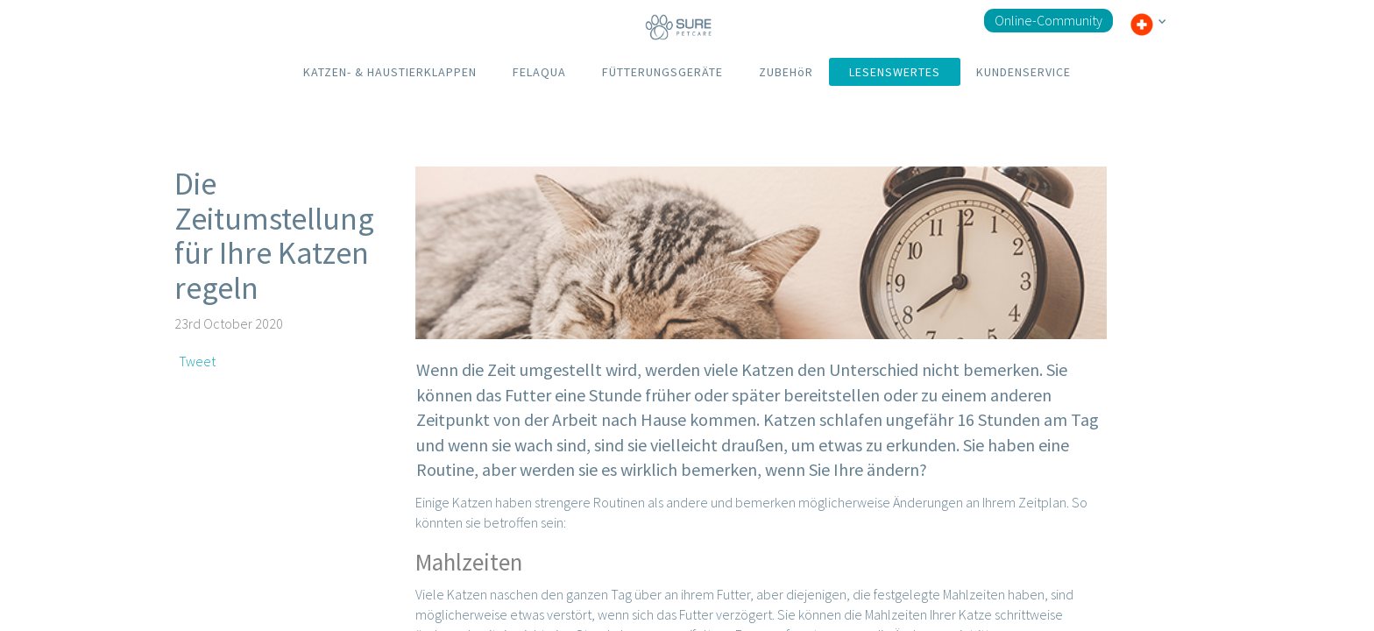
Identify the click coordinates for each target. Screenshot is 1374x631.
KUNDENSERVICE (1023, 72)
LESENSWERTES (894, 72)
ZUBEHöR (786, 72)
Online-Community (1048, 20)
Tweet (197, 361)
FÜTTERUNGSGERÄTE (662, 72)
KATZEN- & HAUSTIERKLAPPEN (390, 72)
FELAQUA (539, 72)
